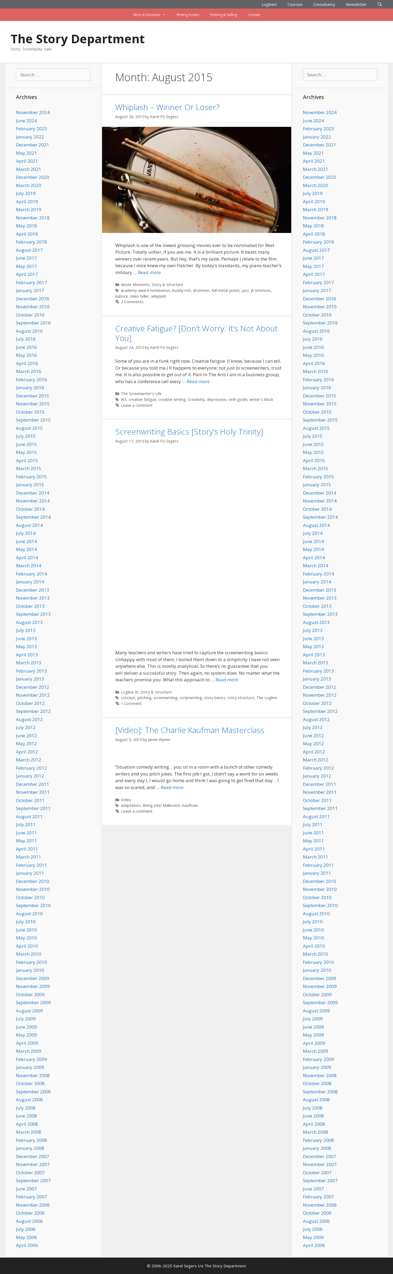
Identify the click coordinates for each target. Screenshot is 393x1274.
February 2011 (31, 865)
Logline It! (129, 692)
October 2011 (30, 800)
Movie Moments (135, 284)
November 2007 (33, 1164)
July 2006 (26, 1229)
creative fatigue (142, 399)
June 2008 (26, 1116)
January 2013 (30, 679)
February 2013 (31, 671)
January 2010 (30, 970)
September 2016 (33, 323)
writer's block (261, 399)
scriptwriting (191, 697)
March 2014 (28, 565)
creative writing (172, 399)
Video (126, 799)
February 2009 (31, 1059)
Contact (254, 14)
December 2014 (32, 493)
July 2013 (26, 630)
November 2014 (33, 501)
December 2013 (32, 590)
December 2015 (32, 396)
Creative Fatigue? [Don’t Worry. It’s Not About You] (196, 333)
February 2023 (31, 128)
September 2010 (33, 905)
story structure (240, 697)
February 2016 (31, 379)
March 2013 (28, 663)
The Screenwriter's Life (141, 393)
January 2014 (30, 582)
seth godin (238, 399)
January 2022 (30, 137)
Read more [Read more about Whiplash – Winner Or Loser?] (149, 272)
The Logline (266, 697)
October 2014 (30, 509)
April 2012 (27, 752)
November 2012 (33, 695)
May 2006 (26, 1237)
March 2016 (28, 371)
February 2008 (31, 1140)
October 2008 (30, 1083)
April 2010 (27, 946)
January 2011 (30, 873)
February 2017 (31, 282)
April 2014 (27, 557)
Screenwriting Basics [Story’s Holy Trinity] (189, 431)
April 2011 (27, 849)
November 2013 (33, 598)
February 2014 (31, 574)
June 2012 (26, 736)
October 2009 (30, 994)
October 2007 (30, 1172)
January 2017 (30, 290)
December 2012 (32, 687)
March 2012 (28, 760)
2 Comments (132, 301)
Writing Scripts (187, 14)
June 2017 (26, 258)
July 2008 (26, 1108)
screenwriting (166, 697)
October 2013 (30, 606)
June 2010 (26, 930)
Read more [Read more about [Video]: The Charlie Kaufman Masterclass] (172, 787)
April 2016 (27, 363)
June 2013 (26, 638)
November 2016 (33, 307)
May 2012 (26, 743)
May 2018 (26, 226)
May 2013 (26, 646)
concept (128, 697)
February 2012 (31, 768)
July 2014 (26, 533)
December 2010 (32, 881)
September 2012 (33, 711)
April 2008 (27, 1124)
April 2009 (27, 1043)
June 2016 (26, 347)
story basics (214, 697)
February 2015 (31, 477)
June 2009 (26, 1027)
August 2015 (29, 428)
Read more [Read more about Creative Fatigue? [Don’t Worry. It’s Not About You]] (198, 381)
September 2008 (33, 1092)
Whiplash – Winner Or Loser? (167, 107)
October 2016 (30, 315)
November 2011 (33, 792)
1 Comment (131, 703)
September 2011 (33, 808)
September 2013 (33, 614)
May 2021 (26, 153)
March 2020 (28, 185)
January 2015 (30, 485)
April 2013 (27, 655)
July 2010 (26, 921)
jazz (245, 290)
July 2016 (26, 339)
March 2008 (28, 1132)
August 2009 (29, 1011)
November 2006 (33, 1205)
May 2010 (26, 938)
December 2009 (32, 978)
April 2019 (27, 201)
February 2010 (31, 962)
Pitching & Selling (223, 14)
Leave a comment (137, 405)
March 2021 (28, 169)
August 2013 (29, 622)
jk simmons (261, 290)
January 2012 (30, 776)
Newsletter (356, 4)
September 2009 (33, 1002)
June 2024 (26, 121)
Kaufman (190, 805)
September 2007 (33, 1180)
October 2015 (30, 412)
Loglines (269, 4)
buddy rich (181, 290)
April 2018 (27, 234)
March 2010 (28, 954)
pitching (144, 697)
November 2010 (33, 889)
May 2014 (26, 549)
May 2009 (26, 1035)
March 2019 (28, 209)
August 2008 (29, 1100)
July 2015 (26, 436)
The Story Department (78, 39)
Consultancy (324, 4)
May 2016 (26, 355)
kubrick (121, 296)
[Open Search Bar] (380, 4)
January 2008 (30, 1148)
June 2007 (26, 1189)
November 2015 (33, 404)
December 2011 (32, 784)
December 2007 (32, 1156)
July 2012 (26, 727)
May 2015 (26, 452)
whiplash (158, 296)
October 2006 (30, 1213)
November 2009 (33, 986)
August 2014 (29, 525)
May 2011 (26, 841)
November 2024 (33, 112)
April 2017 (27, 274)
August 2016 (29, 331)
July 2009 (26, 1019)
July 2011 (26, 824)
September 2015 (33, 420)
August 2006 (29, 1221)
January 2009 (30, 1067)
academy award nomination (145, 290)
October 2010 (30, 897)
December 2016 (32, 299)
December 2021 (32, 145)
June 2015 (26, 444)
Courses (295, 4)
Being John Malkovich (161, 805)
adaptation (131, 805)
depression (216, 399)
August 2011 (29, 816)
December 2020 (32, 177)
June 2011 (26, 833)
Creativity (196, 399)
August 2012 (29, 719)
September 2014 (33, 517)
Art (123, 399)
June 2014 (26, 541)
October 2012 (30, 703)
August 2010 (29, 914)
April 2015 (27, 460)
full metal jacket (226, 290)
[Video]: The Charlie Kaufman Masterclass (189, 730)
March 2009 (28, 1051)
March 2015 (28, 468)
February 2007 (31, 1197)
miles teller (139, 296)
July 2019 (26, 193)
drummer (201, 290)
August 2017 (29, 250)
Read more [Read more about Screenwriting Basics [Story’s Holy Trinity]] (226, 680)
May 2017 (26, 266)
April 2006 (27, 1245)
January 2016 (30, 387)
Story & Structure (152, 14)
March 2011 (28, 857)
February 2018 (31, 242)
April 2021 (27, 161)
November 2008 (33, 1075)
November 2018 (33, 218)
